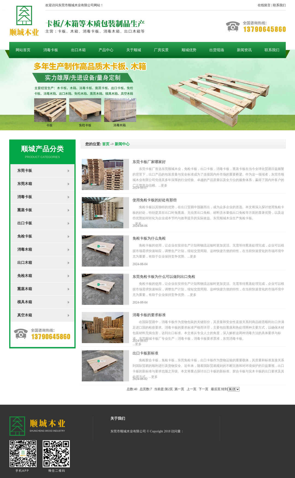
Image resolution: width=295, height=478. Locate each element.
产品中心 (106, 50)
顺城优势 (189, 50)
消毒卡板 (50, 50)
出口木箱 (78, 50)
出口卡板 (24, 223)
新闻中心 (122, 144)
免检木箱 (24, 276)
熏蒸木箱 (24, 289)
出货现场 (216, 50)
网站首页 (23, 50)
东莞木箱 (24, 184)
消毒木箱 (24, 249)
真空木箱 (24, 315)
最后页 (216, 389)
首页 (105, 144)
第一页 (179, 389)
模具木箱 (24, 302)
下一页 (203, 389)
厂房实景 (161, 50)
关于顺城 (133, 50)
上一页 (191, 389)
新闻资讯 (244, 50)
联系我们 (279, 5)
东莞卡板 (24, 170)
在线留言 (264, 5)
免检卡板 (24, 236)
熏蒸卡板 (24, 210)
